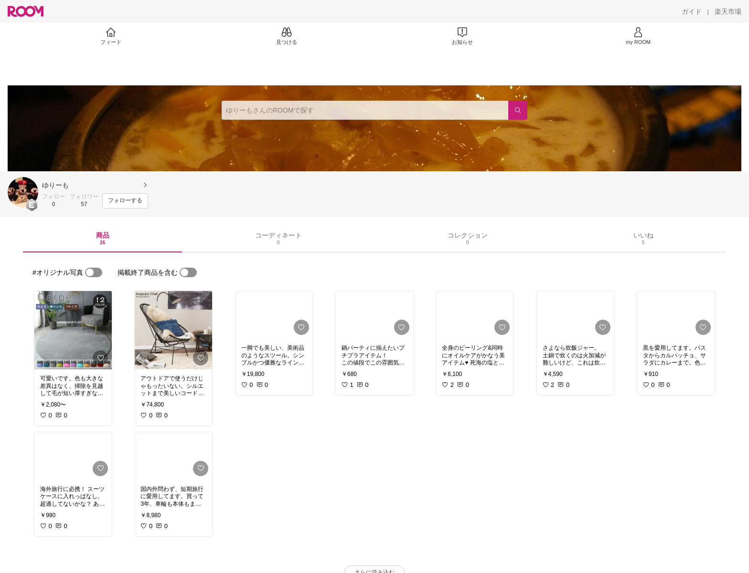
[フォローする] (125, 200)
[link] (73, 330)
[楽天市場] (728, 11)
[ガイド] (692, 11)
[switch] (93, 272)
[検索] (517, 110)
